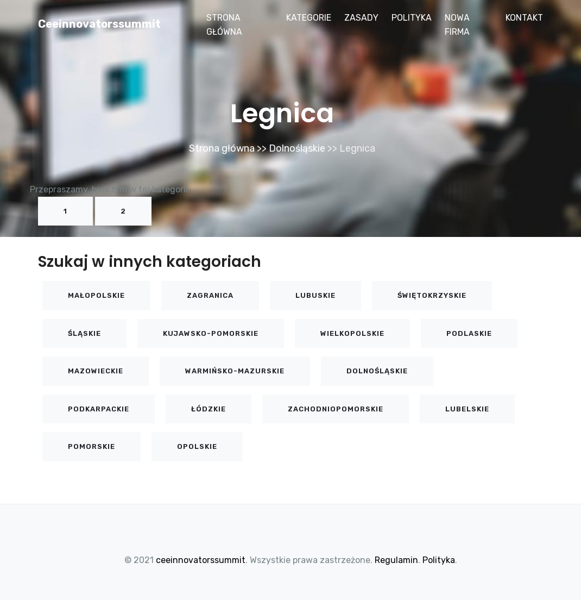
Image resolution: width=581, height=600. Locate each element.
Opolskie (197, 446)
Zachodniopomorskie (335, 409)
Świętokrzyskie (431, 295)
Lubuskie (315, 295)
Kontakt (524, 17)
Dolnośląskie (297, 148)
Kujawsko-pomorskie (210, 333)
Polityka (411, 17)
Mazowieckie (95, 371)
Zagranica (210, 295)
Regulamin (396, 560)
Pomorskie (91, 446)
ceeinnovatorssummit (99, 23)
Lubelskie (467, 409)
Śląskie (84, 333)
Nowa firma (457, 24)
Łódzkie (208, 409)
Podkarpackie (98, 409)
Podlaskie (469, 333)
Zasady (361, 17)
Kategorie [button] (308, 17)
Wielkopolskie (352, 333)
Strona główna (224, 24)
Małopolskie (96, 295)
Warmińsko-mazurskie (235, 371)
